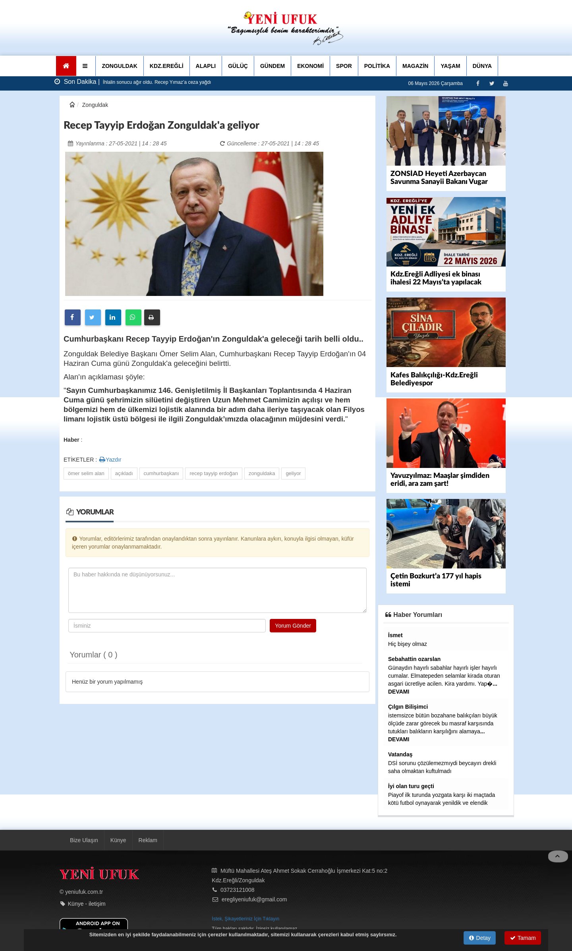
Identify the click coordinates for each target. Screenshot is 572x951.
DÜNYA (482, 66)
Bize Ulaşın (84, 839)
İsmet (395, 634)
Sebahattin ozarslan (414, 658)
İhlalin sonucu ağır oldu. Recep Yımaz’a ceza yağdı (156, 82)
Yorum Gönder (293, 625)
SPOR (344, 66)
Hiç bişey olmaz (407, 643)
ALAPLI (206, 66)
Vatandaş (400, 753)
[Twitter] (492, 83)
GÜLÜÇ (238, 66)
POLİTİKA (377, 66)
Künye (118, 839)
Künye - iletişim (87, 903)
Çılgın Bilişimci (408, 706)
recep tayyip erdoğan (213, 473)
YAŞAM (450, 66)
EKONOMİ (310, 66)
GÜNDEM (272, 66)
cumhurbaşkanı (161, 473)
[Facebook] (478, 83)
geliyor (293, 473)
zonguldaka (262, 473)
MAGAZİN (415, 66)
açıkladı (124, 473)
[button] (86, 66)
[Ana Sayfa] (66, 66)
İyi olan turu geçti (411, 785)
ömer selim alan (86, 473)
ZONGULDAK (119, 66)
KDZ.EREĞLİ (167, 66)
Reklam (148, 839)
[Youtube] (505, 83)
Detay (480, 938)
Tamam (523, 938)
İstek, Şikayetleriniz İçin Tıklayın (245, 918)
